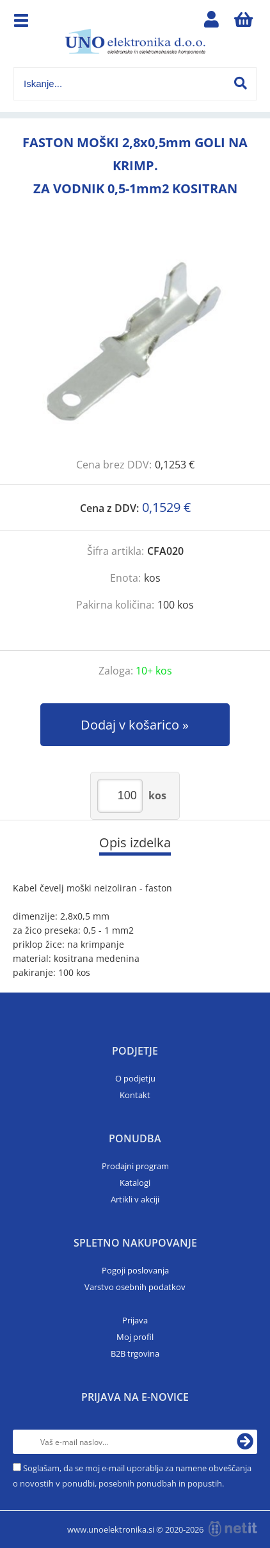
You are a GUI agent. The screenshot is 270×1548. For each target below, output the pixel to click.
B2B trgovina (135, 1353)
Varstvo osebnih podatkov (135, 1287)
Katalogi (135, 1182)
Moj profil (135, 1337)
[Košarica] (244, 22)
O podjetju (135, 1078)
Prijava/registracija (212, 22)
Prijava (135, 1320)
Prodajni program (135, 1166)
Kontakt (135, 1095)
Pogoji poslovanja (135, 1270)
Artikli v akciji (135, 1199)
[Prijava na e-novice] (245, 1442)
